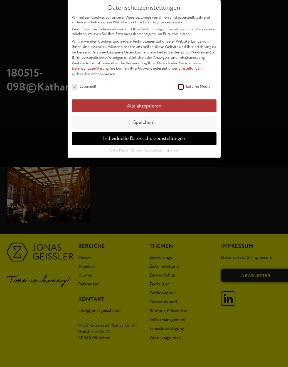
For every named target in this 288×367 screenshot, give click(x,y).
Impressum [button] (171, 147)
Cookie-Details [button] (119, 147)
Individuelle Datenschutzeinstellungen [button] (144, 135)
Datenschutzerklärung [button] (147, 147)
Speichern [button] (144, 119)
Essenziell (84, 83)
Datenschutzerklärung (90, 65)
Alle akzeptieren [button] (144, 102)
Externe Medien (195, 83)
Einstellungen (190, 65)
